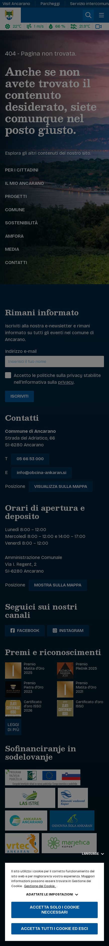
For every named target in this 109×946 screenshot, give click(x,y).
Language (93, 853)
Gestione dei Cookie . (40, 886)
